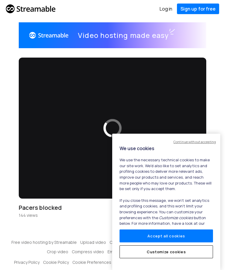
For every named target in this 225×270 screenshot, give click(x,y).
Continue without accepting (194, 142)
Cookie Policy (56, 262)
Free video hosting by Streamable (44, 242)
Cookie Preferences (91, 262)
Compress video (88, 251)
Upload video (93, 242)
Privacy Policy (27, 262)
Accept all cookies (166, 236)
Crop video (57, 251)
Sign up (198, 8)
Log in (166, 9)
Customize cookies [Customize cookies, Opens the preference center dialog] (166, 251)
